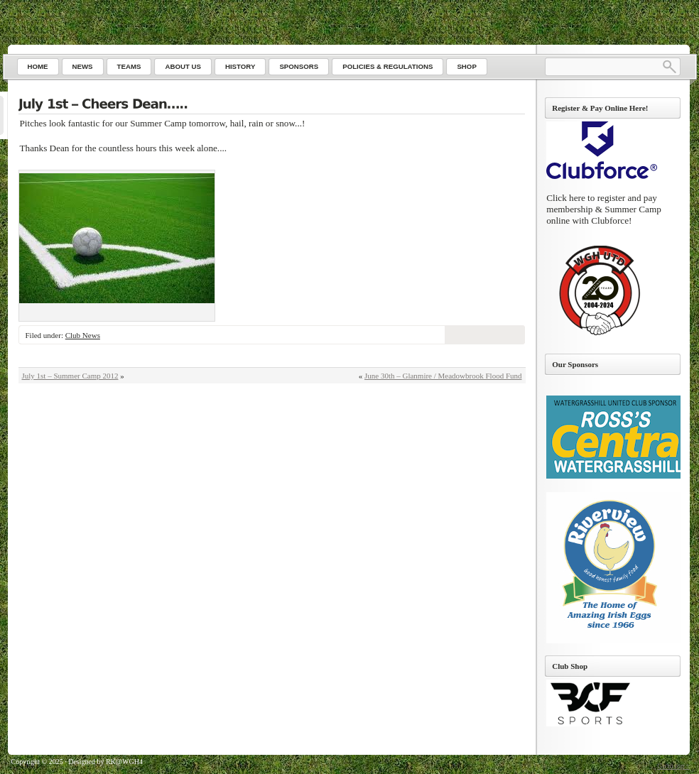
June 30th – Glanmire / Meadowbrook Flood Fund (443, 375)
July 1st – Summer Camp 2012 (70, 375)
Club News (82, 335)
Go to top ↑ (673, 766)
